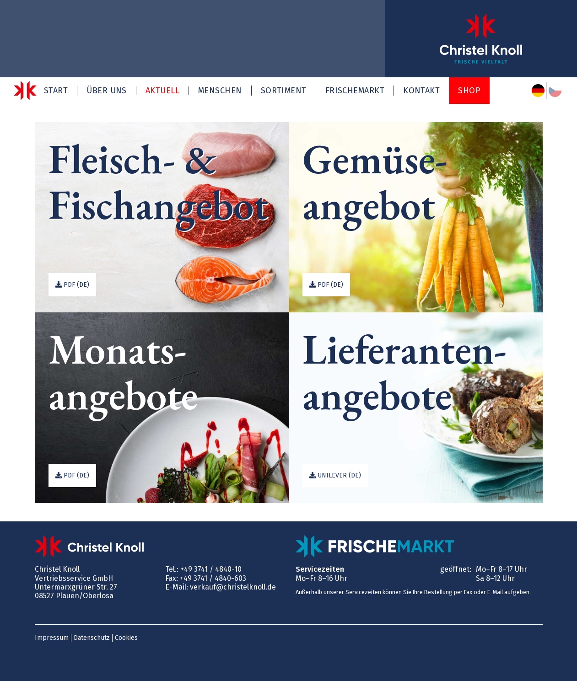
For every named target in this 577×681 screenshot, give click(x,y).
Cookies (126, 638)
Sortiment (284, 91)
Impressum (52, 638)
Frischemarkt (354, 91)
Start (56, 91)
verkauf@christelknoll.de (233, 587)
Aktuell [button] (162, 90)
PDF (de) (72, 285)
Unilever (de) (335, 475)
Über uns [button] (106, 90)
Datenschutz (92, 638)
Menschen (220, 91)
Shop (469, 91)
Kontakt (421, 91)
